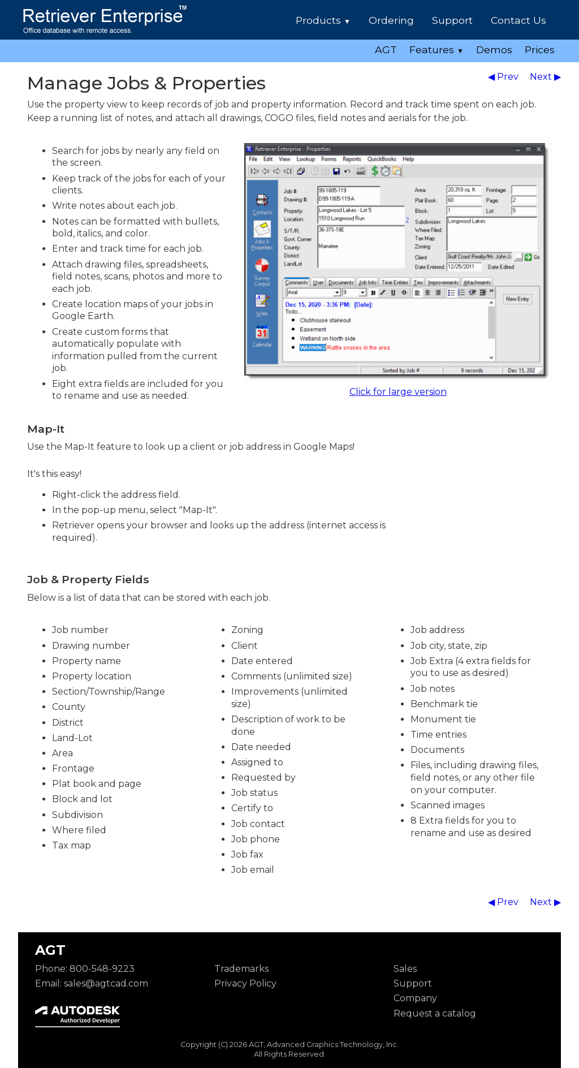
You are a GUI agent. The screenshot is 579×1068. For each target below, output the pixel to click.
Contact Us (518, 20)
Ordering (391, 20)
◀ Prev (504, 76)
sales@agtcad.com (106, 983)
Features (436, 49)
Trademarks (241, 968)
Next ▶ (545, 76)
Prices (540, 49)
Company (415, 998)
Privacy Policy (245, 983)
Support (452, 20)
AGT (386, 49)
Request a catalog (435, 1013)
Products (323, 20)
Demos (494, 49)
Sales (405, 968)
